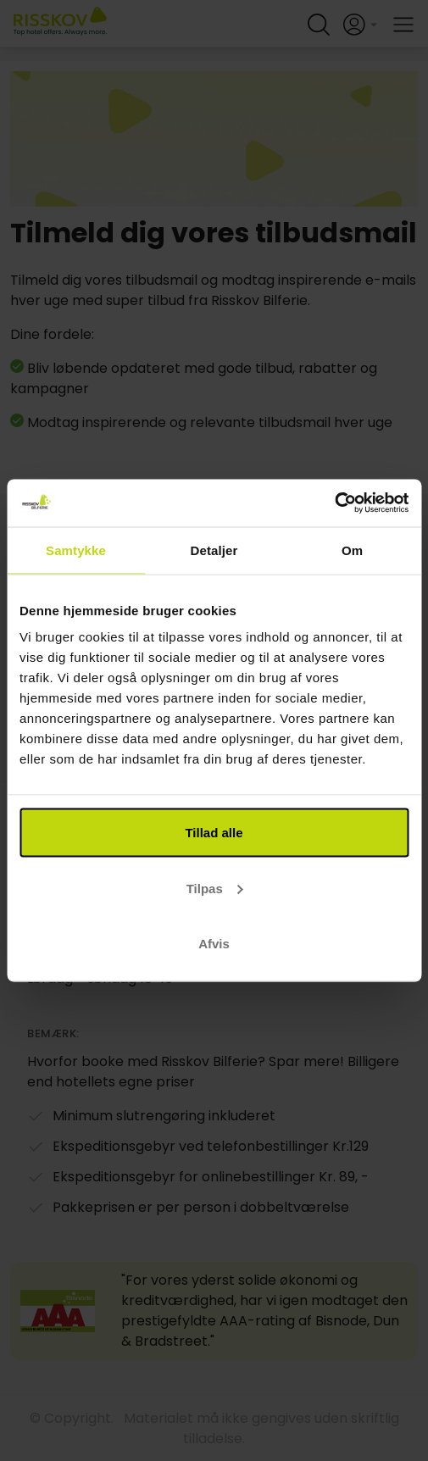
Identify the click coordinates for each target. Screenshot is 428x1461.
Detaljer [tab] (214, 549)
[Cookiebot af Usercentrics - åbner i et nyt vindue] (334, 503)
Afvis (214, 943)
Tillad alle (213, 832)
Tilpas (214, 887)
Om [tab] (352, 549)
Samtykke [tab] (76, 549)
